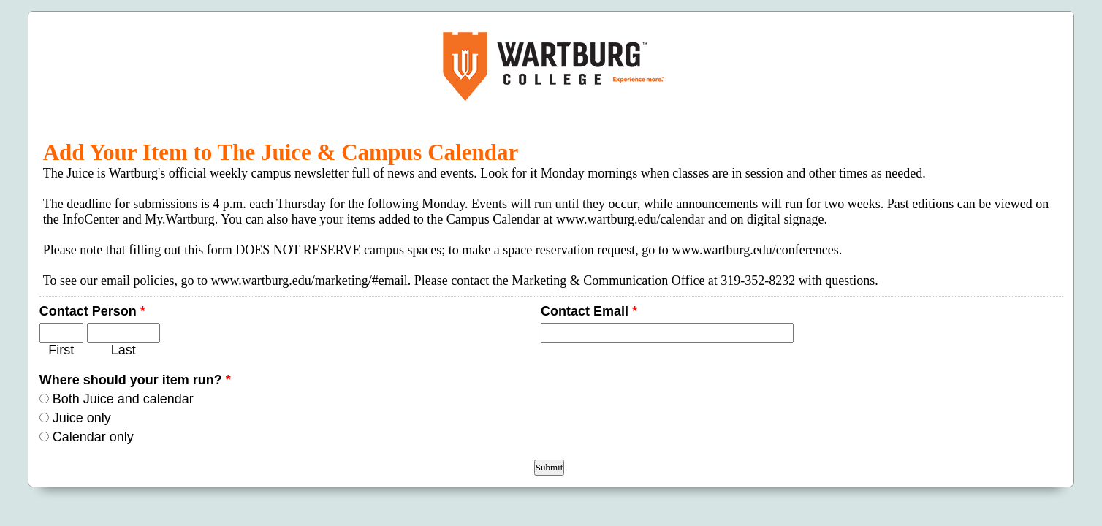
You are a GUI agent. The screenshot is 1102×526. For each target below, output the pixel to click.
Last (123, 350)
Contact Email (589, 311)
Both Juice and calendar (123, 399)
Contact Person (92, 311)
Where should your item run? (135, 380)
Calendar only (93, 437)
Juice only (82, 418)
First (61, 350)
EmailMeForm (551, 66)
